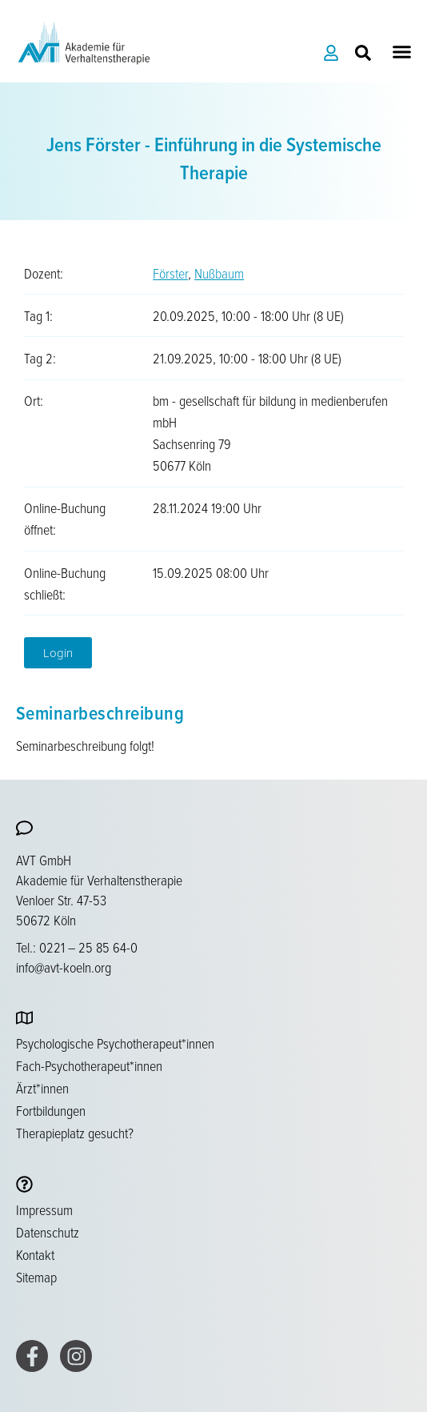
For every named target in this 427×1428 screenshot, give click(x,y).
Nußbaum (219, 273)
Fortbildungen (51, 1110)
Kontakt (35, 1254)
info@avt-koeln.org (63, 967)
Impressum (44, 1209)
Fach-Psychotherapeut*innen (89, 1065)
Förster (170, 273)
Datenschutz (47, 1231)
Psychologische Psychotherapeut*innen (115, 1043)
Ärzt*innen (42, 1087)
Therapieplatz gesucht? (75, 1132)
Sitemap (36, 1276)
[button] (402, 52)
